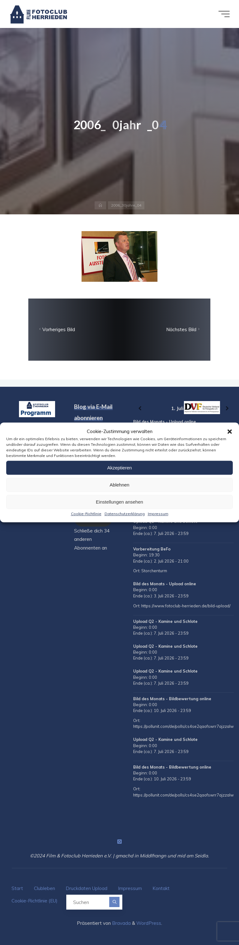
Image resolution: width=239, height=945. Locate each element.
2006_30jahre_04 (126, 205)
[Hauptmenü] (224, 14)
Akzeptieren (119, 467)
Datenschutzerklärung (125, 513)
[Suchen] (114, 902)
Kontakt (161, 888)
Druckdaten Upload (86, 888)
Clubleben (44, 888)
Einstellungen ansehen (119, 501)
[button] (230, 431)
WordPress (148, 923)
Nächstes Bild (183, 329)
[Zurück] (140, 408)
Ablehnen (119, 484)
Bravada (121, 923)
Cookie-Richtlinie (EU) (35, 901)
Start (17, 888)
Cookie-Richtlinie (86, 513)
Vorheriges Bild (56, 329)
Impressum (158, 513)
